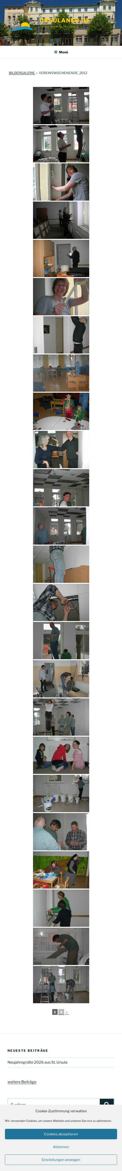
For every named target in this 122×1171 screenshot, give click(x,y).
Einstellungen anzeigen (61, 1160)
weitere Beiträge (21, 1082)
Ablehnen (61, 1147)
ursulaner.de (65, 20)
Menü (61, 52)
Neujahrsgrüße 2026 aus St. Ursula (37, 1062)
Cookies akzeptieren (61, 1134)
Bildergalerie (22, 73)
